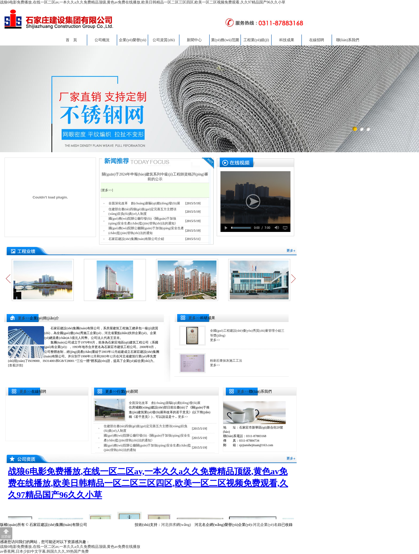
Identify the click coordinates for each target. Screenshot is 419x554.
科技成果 (286, 40)
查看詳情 (15, 365)
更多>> (24, 318)
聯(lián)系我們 (347, 40)
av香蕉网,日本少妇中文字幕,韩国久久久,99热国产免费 (44, 551)
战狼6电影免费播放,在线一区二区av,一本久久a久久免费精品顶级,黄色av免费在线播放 (70, 547)
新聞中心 (194, 40)
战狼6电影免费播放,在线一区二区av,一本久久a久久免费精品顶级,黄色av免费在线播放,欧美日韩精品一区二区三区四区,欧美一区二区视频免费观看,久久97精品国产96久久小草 (142, 2)
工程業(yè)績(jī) (256, 40)
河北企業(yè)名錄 (267, 525)
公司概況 (102, 40)
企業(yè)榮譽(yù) (132, 40)
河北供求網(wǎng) (176, 525)
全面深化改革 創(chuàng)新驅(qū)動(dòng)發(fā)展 (144, 203)
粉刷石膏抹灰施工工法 (226, 360)
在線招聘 (316, 40)
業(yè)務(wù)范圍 (225, 40)
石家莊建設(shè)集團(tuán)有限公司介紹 (136, 239)
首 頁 (71, 40)
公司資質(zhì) (163, 40)
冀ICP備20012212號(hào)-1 (109, 525)
